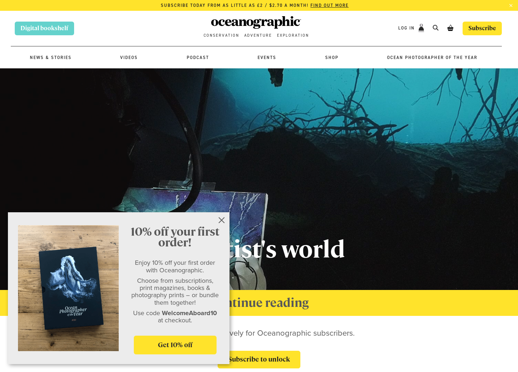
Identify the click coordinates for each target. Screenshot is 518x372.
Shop (331, 57)
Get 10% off (175, 345)
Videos (129, 57)
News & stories (51, 57)
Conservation (221, 35)
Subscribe (482, 28)
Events (267, 57)
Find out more (329, 5)
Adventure (258, 35)
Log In (407, 28)
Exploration (293, 35)
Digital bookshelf (44, 28)
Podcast (198, 57)
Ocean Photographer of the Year (432, 57)
